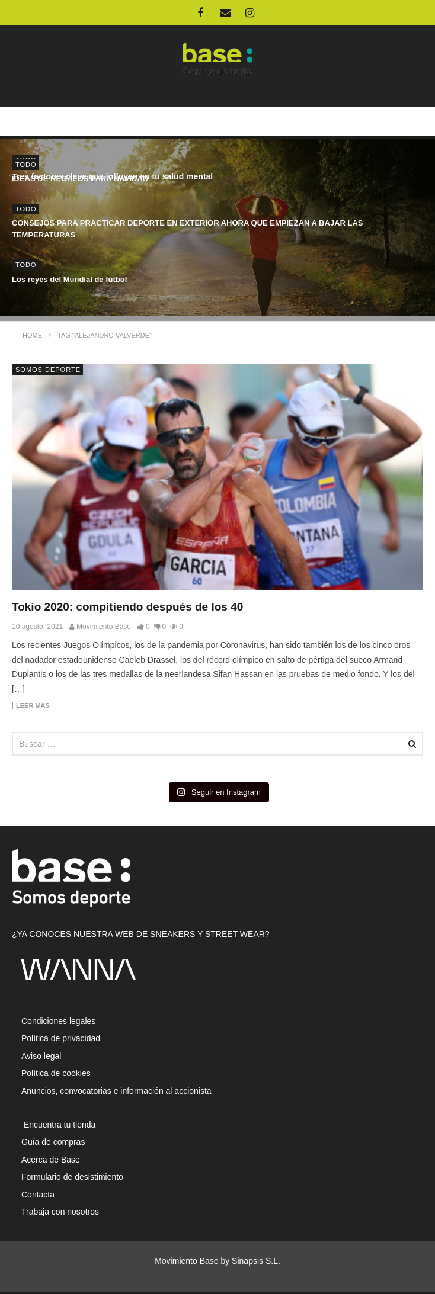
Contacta (38, 1194)
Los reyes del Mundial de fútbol (69, 279)
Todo (26, 164)
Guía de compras (53, 1142)
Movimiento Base (103, 626)
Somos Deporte (48, 369)
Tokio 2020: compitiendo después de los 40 (127, 607)
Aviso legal (41, 1056)
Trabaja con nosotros (60, 1211)
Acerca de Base (50, 1159)
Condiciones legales (58, 1021)
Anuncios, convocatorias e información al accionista (116, 1091)
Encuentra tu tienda (58, 1124)
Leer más (33, 705)
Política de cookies (56, 1073)
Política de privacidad (60, 1038)
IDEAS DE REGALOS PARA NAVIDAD (80, 178)
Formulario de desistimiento (72, 1176)
